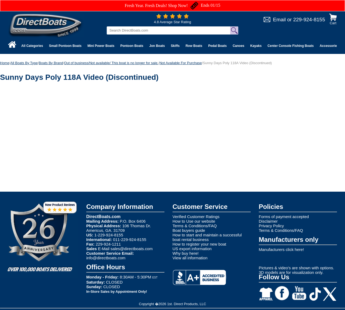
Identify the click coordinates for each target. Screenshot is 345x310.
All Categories (32, 46)
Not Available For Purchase (180, 63)
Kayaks (256, 46)
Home (4, 63)
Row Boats (193, 46)
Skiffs (175, 46)
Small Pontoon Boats (65, 46)
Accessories (329, 46)
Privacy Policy (271, 225)
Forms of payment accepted (284, 216)
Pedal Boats (217, 46)
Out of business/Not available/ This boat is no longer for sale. (111, 63)
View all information (190, 258)
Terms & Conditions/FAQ (194, 225)
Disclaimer (268, 221)
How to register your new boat (199, 244)
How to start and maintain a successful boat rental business (207, 237)
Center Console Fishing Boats (291, 46)
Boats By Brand (51, 63)
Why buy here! (185, 253)
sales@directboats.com (132, 248)
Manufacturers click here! (281, 249)
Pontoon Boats (131, 46)
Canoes (238, 46)
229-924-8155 (309, 19)
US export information (192, 248)
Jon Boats (157, 46)
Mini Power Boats (100, 46)
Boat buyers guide (188, 230)
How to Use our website (193, 221)
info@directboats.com (105, 258)
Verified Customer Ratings (195, 216)
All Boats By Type (24, 63)
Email (279, 19)
